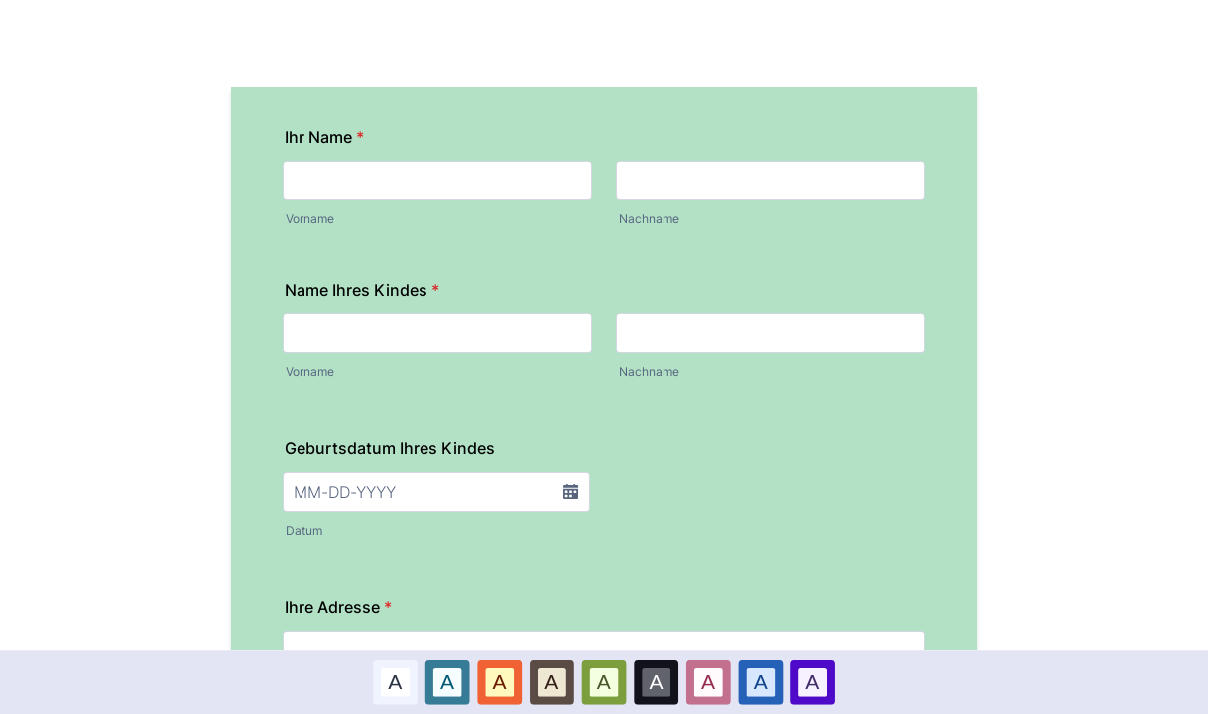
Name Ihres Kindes (362, 289)
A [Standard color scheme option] (395, 681)
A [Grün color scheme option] (604, 681)
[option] (395, 681)
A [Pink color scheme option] (708, 681)
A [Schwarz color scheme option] (657, 681)
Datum (304, 530)
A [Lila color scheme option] (812, 681)
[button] (570, 492)
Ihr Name (324, 137)
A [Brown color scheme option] (551, 681)
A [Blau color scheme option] (447, 681)
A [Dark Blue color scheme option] (761, 681)
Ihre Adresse (338, 607)
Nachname (649, 218)
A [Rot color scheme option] (500, 681)
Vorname (310, 218)
